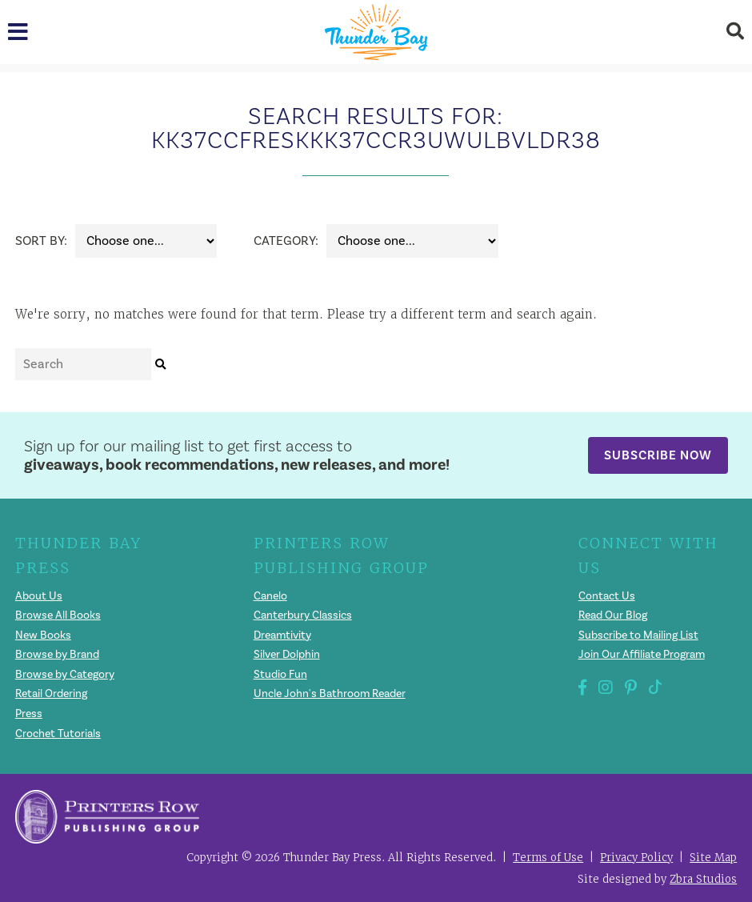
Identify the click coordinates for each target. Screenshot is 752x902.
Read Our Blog (612, 615)
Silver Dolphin (287, 654)
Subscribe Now (658, 455)
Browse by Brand (57, 654)
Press (28, 714)
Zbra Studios (703, 879)
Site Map (713, 857)
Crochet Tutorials (58, 734)
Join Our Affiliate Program (641, 654)
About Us (38, 596)
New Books (43, 635)
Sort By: (41, 241)
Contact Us (606, 596)
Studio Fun (280, 674)
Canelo (270, 596)
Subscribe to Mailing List (638, 635)
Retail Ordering (51, 694)
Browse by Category (64, 674)
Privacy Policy (636, 857)
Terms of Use (548, 857)
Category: (286, 241)
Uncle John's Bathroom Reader (330, 694)
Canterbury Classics (303, 615)
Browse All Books (58, 615)
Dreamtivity (282, 635)
